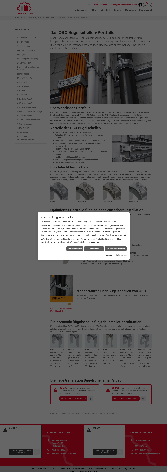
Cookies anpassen (75, 248)
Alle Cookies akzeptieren (115, 248)
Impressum (108, 254)
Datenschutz (121, 254)
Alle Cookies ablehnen (93, 248)
